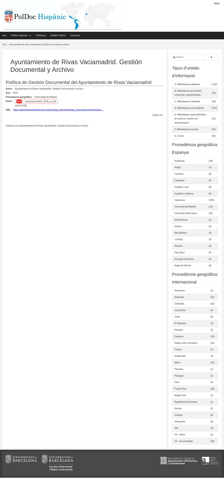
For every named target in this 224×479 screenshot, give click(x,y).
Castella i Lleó (181, 188)
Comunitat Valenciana (185, 214)
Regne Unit (180, 396)
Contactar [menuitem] (75, 36)
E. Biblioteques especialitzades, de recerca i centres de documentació (190, 119)
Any (8, 94)
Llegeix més (157, 116)
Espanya (178, 337)
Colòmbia (179, 305)
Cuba (177, 318)
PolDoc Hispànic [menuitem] (19, 36)
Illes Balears (180, 234)
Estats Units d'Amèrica (185, 344)
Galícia (178, 227)
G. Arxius (179, 137)
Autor (9, 90)
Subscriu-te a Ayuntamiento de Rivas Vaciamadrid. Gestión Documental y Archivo (47, 127)
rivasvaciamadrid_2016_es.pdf (40, 102)
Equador (178, 331)
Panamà (178, 370)
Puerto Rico (180, 390)
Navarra (178, 247)
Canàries (179, 175)
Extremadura (181, 221)
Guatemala (180, 357)
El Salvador (180, 324)
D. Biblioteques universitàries (189, 109)
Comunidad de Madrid (45, 98)
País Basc (179, 253)
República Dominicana (185, 403)
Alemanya (179, 291)
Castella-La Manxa (183, 195)
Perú (176, 383)
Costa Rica (180, 311)
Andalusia (179, 162)
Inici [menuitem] (4, 36)
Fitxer (9, 102)
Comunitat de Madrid (185, 208)
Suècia (177, 409)
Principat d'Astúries (184, 260)
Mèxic (177, 364)
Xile (176, 429)
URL (8, 111)
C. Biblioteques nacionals (187, 102)
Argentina (179, 298)
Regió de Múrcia (182, 267)
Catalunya (179, 201)
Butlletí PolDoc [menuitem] (58, 36)
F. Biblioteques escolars (186, 130)
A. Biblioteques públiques (187, 85)
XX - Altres (179, 436)
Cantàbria (179, 181)
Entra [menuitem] (216, 3)
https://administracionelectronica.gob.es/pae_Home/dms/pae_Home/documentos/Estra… (58, 111)
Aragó (177, 168)
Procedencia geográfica (19, 98)
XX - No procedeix (183, 442)
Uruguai (178, 416)
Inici (4, 45)
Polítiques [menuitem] (41, 36)
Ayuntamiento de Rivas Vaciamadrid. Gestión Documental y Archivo (49, 90)
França (178, 350)
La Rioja (178, 240)
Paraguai (179, 377)
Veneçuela (179, 422)
